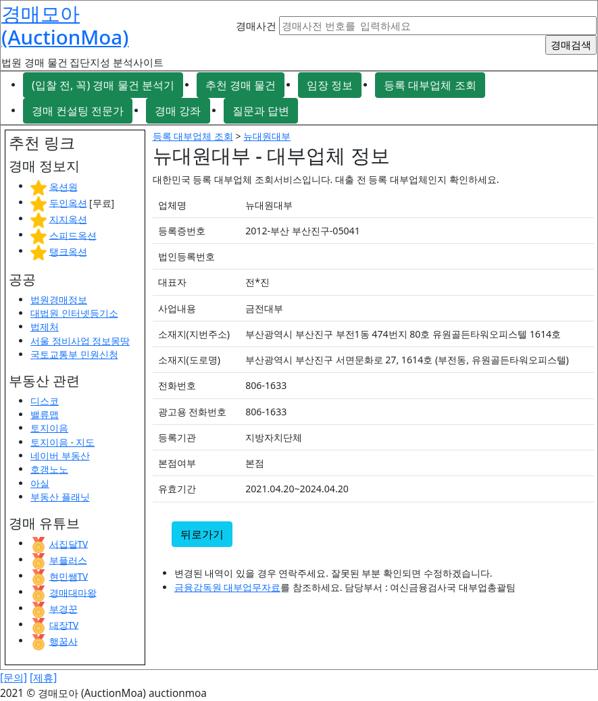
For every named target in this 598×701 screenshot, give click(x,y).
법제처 (44, 326)
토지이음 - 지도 (62, 442)
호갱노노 (49, 469)
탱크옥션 (68, 250)
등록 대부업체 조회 (430, 85)
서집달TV (69, 543)
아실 (39, 483)
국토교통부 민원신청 (74, 354)
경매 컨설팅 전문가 (78, 110)
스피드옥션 (73, 234)
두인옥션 (68, 202)
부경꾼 (63, 608)
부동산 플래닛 (60, 496)
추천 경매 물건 (240, 85)
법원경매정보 (58, 299)
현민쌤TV (69, 575)
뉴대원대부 (267, 136)
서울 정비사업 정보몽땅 (80, 340)
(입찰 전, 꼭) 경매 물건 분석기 (103, 85)
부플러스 (68, 559)
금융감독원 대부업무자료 (227, 587)
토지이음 (49, 427)
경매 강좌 (178, 110)
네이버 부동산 (60, 455)
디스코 (44, 400)
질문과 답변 (260, 110)
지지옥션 (68, 218)
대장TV (64, 624)
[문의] (13, 678)
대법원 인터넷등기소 (74, 313)
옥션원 (63, 186)
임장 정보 (330, 85)
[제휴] (43, 678)
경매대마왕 (73, 592)
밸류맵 (44, 414)
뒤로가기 (202, 534)
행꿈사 (63, 640)
